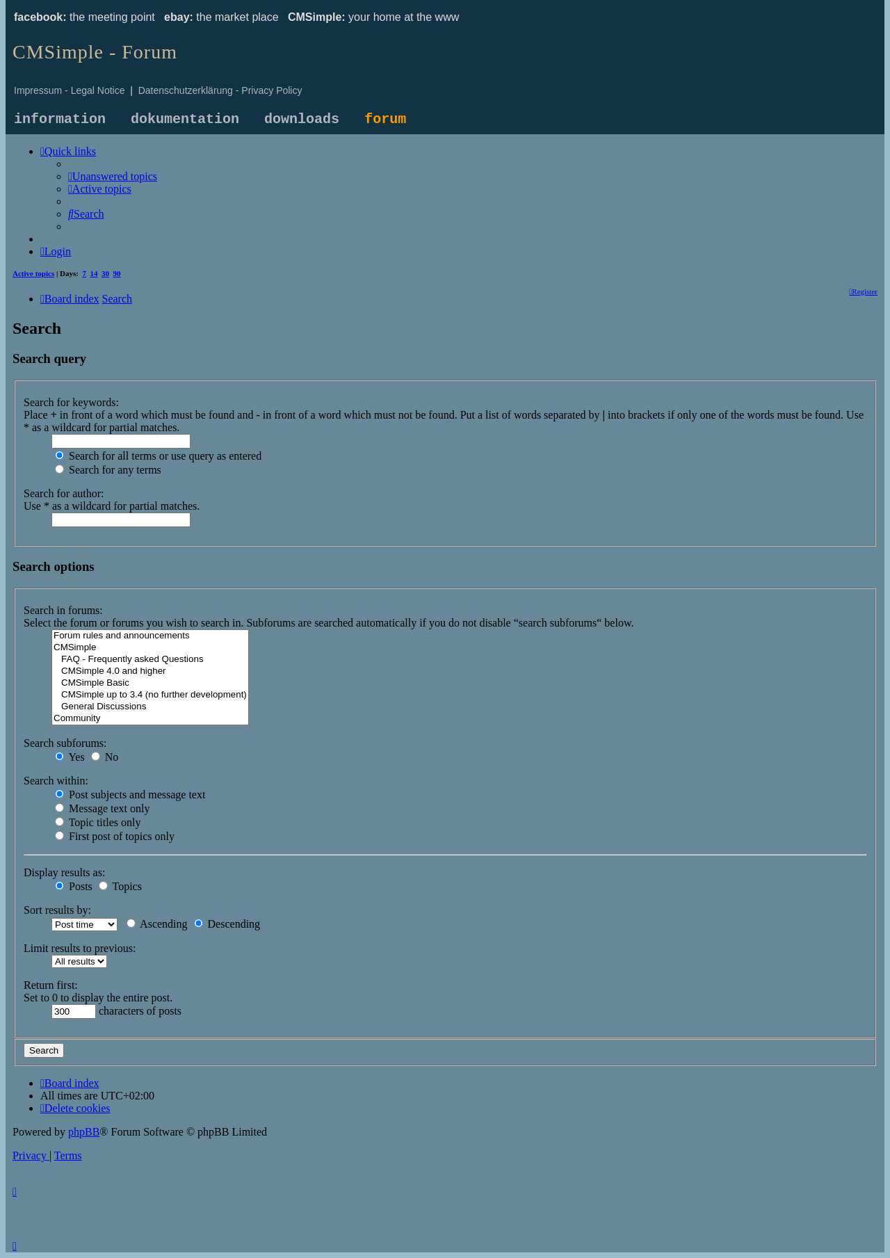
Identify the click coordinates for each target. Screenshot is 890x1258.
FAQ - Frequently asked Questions (150, 660)
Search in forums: (63, 610)
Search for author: (64, 493)
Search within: (56, 781)
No (105, 757)
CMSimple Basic (150, 683)
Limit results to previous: (80, 948)
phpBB (83, 1132)
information (60, 119)
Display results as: (64, 872)
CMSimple (150, 648)
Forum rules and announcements (150, 636)
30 (105, 273)
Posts (73, 886)
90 (117, 273)
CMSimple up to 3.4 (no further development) (150, 695)
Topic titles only (97, 822)
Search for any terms (108, 470)
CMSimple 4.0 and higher (150, 671)
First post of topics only (115, 836)
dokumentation (185, 119)
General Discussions (150, 707)
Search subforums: (65, 743)
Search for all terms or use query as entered (158, 456)
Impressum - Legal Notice (69, 90)
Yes (70, 757)
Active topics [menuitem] (33, 273)
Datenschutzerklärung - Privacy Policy (220, 90)
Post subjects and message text (130, 794)
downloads (301, 119)
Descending (227, 924)
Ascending (157, 924)
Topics (120, 886)
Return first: (51, 985)
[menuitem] (112, 176)
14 (94, 273)
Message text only (102, 808)
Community (150, 719)
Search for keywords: (71, 402)
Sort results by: (57, 910)
